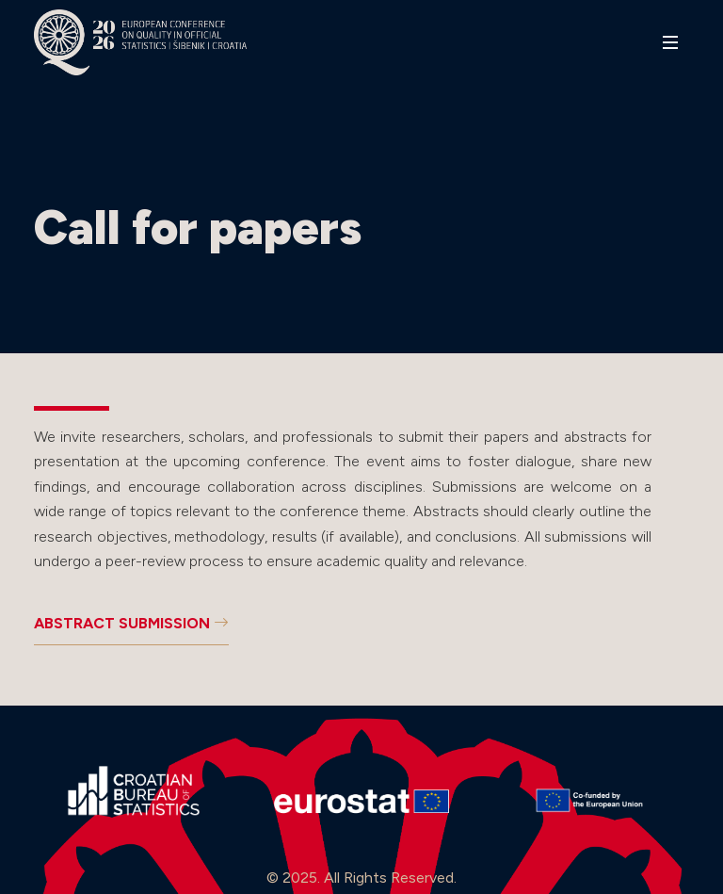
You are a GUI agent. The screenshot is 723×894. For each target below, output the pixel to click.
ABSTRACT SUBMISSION (131, 623)
